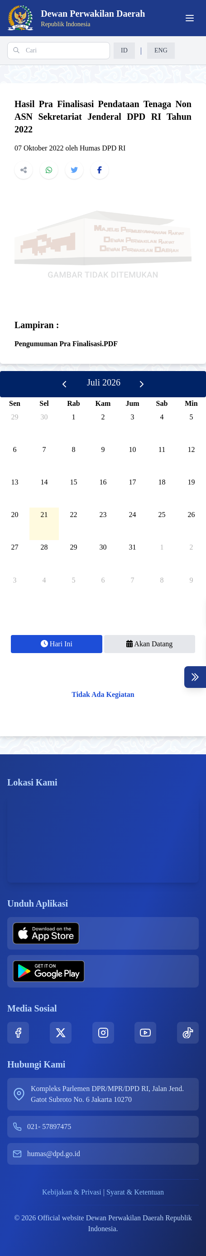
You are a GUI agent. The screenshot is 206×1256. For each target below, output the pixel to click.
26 (191, 514)
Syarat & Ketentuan (135, 1192)
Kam (103, 403)
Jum (132, 403)
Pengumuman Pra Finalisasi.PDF (66, 344)
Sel (43, 403)
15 (73, 482)
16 (103, 482)
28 (44, 547)
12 (191, 449)
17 (132, 482)
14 (44, 482)
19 (191, 482)
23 (103, 514)
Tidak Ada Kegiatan (103, 694)
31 (132, 547)
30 (44, 417)
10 (132, 449)
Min (191, 403)
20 (15, 514)
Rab (73, 403)
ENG (161, 50)
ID (124, 50)
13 (15, 482)
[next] (142, 384)
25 (162, 514)
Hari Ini (56, 644)
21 (44, 514)
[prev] (64, 384)
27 (15, 547)
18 (162, 482)
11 (161, 449)
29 (15, 417)
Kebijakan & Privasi (71, 1192)
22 (73, 514)
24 (132, 514)
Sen (14, 403)
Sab (162, 403)
